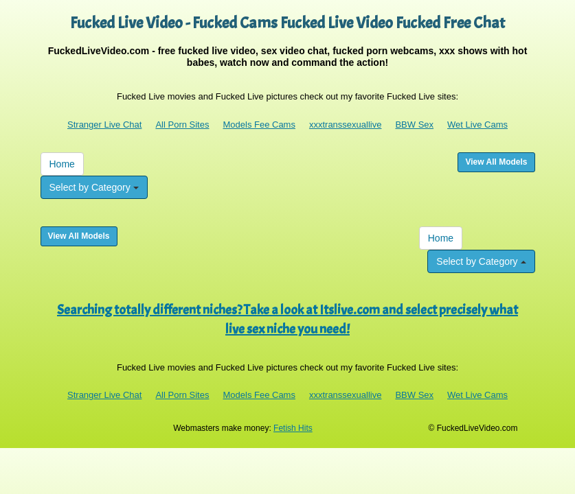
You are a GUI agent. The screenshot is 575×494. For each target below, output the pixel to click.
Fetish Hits (293, 428)
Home (62, 163)
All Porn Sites (182, 124)
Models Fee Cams (259, 124)
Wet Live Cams (477, 124)
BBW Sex (414, 124)
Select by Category (94, 187)
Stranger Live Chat (104, 124)
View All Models (496, 162)
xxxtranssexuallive (345, 124)
